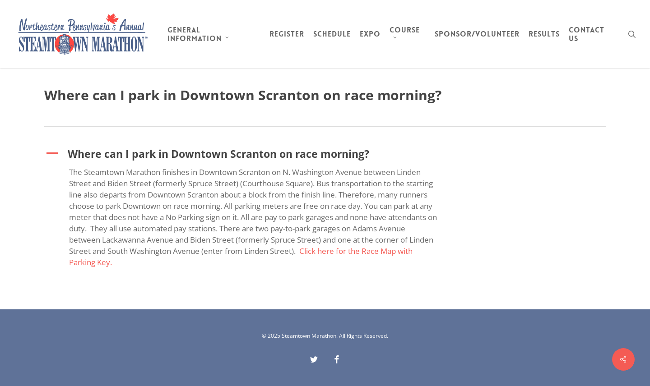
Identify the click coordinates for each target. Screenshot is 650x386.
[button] (247, 154)
